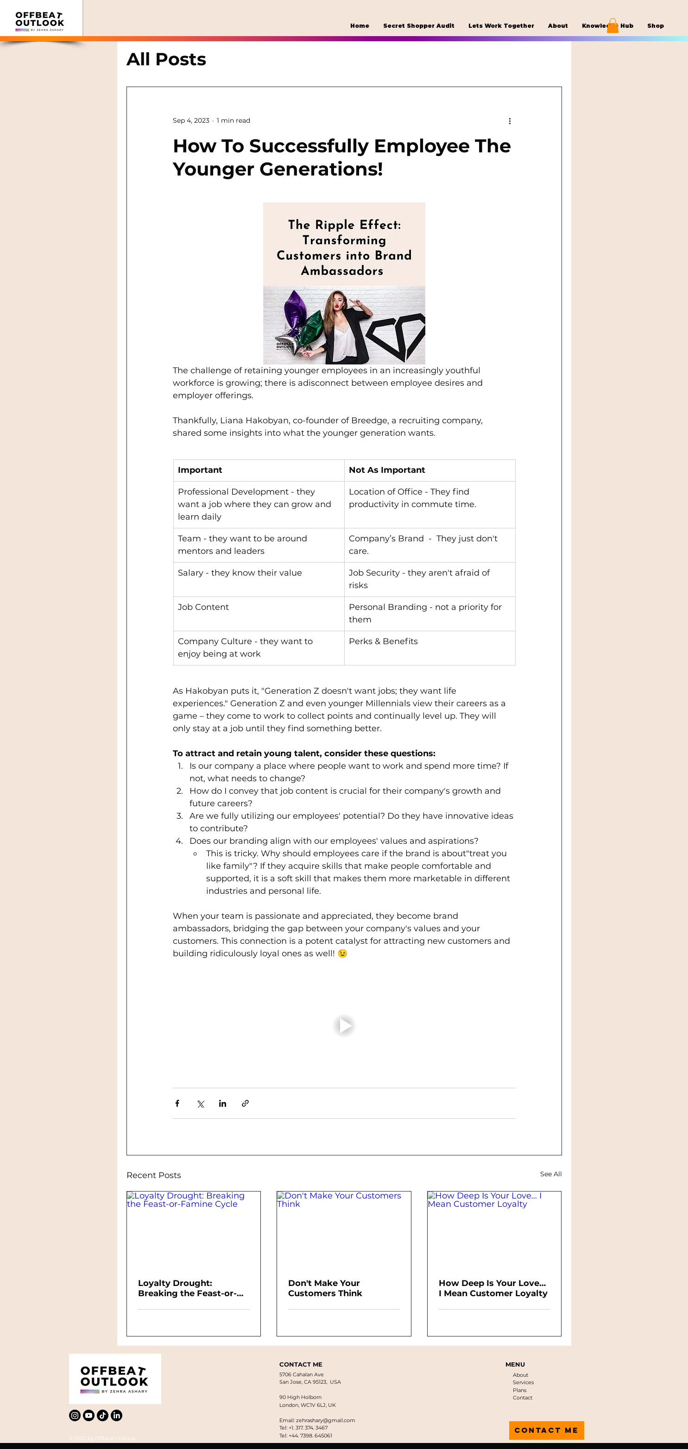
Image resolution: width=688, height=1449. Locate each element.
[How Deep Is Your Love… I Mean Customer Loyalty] (495, 1229)
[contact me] (546, 1430)
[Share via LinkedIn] (222, 1103)
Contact (522, 1397)
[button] (612, 25)
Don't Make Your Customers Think (325, 1288)
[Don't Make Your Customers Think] (344, 1229)
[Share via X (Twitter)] (200, 1103)
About (520, 1375)
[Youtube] (89, 1415)
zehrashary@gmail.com (325, 1420)
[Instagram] (75, 1415)
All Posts (166, 59)
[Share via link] (245, 1103)
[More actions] (510, 120)
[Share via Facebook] (177, 1103)
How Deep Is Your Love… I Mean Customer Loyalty (493, 1288)
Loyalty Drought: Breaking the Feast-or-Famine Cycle (187, 1288)
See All (551, 1174)
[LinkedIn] (116, 1415)
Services (523, 1382)
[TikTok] (102, 1415)
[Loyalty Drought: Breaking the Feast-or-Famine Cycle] (194, 1229)
